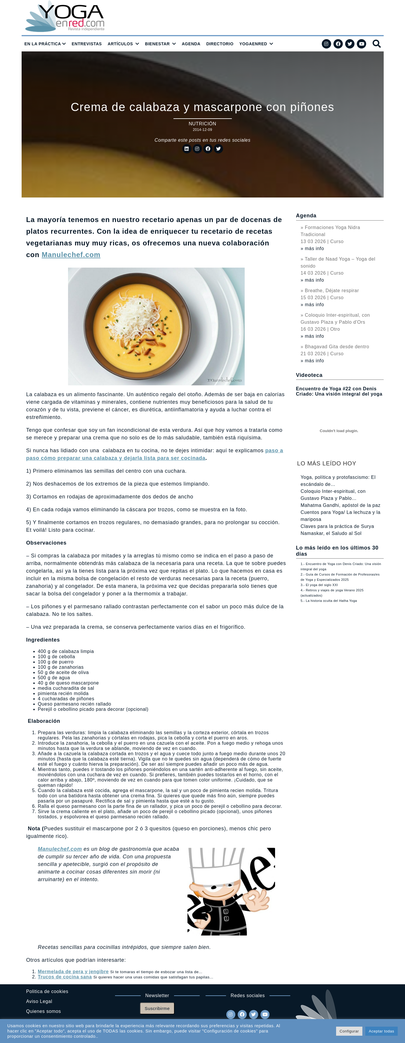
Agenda (306, 216)
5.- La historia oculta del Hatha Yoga (329, 600)
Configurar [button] (349, 1031)
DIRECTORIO (219, 43)
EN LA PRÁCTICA (43, 43)
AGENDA (191, 43)
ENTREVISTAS (87, 43)
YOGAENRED (253, 43)
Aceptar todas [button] (381, 1031)
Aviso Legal (39, 1001)
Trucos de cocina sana (65, 976)
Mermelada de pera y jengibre (73, 971)
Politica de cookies (47, 991)
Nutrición (202, 123)
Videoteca (309, 375)
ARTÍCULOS (120, 43)
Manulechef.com (71, 255)
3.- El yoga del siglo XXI (319, 585)
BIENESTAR (157, 43)
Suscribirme (157, 1008)
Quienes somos (43, 1011)
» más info (312, 248)
